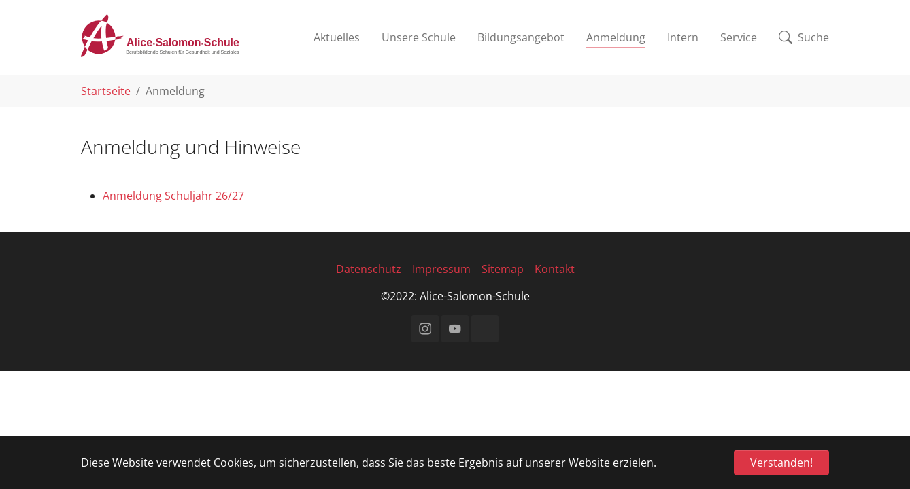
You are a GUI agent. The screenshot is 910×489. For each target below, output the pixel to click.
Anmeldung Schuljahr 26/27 (173, 195)
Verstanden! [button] (781, 462)
